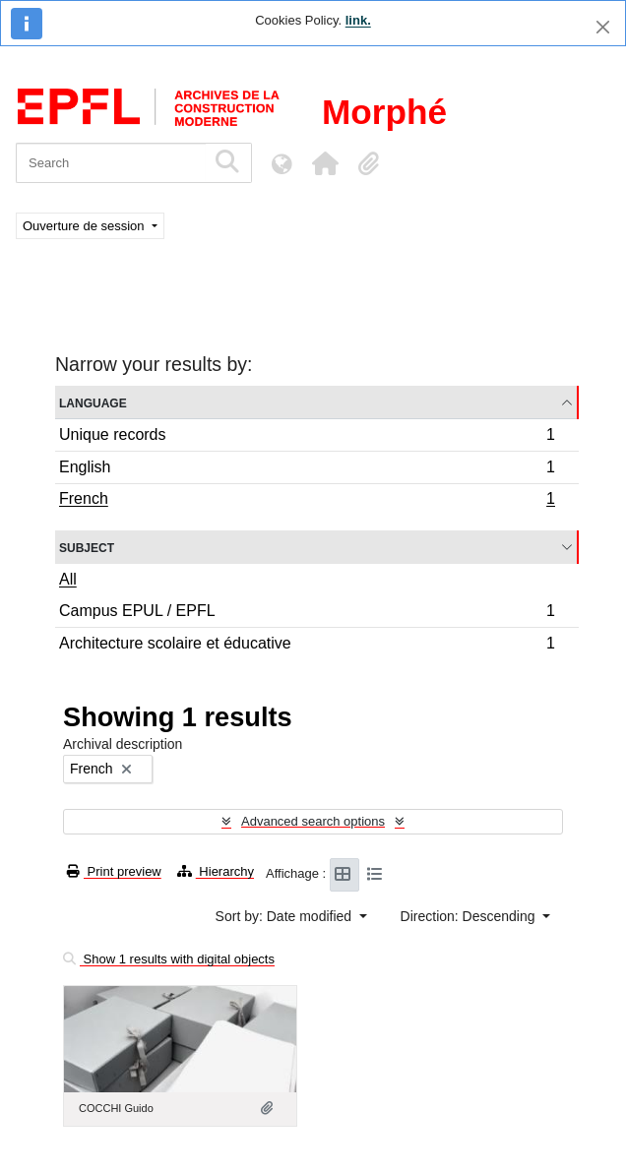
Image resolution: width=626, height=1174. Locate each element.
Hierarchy (215, 871)
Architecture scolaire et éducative (306, 645)
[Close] (603, 27)
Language (93, 402)
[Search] (111, 163)
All (68, 579)
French (306, 501)
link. (358, 20)
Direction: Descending (470, 916)
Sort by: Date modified (285, 916)
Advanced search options (313, 821)
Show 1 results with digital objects (169, 959)
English (306, 470)
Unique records (306, 437)
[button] (324, 163)
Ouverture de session (85, 225)
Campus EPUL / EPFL (306, 613)
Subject (86, 546)
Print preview (114, 871)
